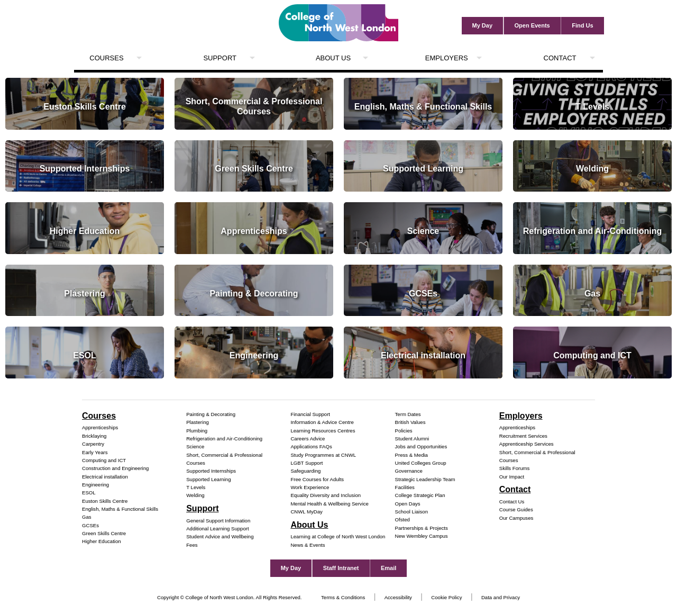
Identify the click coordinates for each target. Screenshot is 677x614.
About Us (333, 58)
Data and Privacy (500, 597)
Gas (87, 517)
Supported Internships (211, 471)
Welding (195, 495)
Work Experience (309, 487)
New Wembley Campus (421, 536)
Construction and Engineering (115, 468)
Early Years (95, 452)
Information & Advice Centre (321, 422)
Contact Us (511, 501)
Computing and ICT (104, 460)
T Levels (195, 487)
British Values (410, 422)
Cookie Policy (446, 597)
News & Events (307, 545)
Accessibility (398, 597)
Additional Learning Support (217, 528)
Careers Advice (307, 438)
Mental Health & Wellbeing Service (329, 504)
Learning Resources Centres (322, 431)
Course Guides (516, 509)
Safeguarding (305, 471)
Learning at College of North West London (337, 536)
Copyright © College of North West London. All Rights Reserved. (229, 597)
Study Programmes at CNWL (323, 455)
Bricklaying (94, 436)
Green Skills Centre (104, 533)
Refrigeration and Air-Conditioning (224, 438)
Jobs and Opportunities (421, 446)
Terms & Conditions (343, 597)
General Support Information (218, 520)
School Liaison (411, 511)
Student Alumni (412, 438)
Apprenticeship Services (526, 444)
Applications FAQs (311, 446)
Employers (446, 58)
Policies (404, 431)
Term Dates (408, 414)
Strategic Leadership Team (425, 479)
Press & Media (411, 455)
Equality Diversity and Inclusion (325, 495)
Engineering (95, 484)
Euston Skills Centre (104, 501)
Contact (560, 58)
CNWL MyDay (306, 511)
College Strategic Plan (420, 495)
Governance (409, 471)
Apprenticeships (100, 427)
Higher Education (101, 541)
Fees (191, 545)
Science (195, 446)
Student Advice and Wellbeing (219, 536)
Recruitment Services (523, 436)
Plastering (197, 422)
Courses (106, 58)
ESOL (89, 492)
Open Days (407, 504)
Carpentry (93, 444)
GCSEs (90, 525)
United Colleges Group (420, 463)
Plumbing (196, 431)
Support (219, 58)
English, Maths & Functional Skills (120, 509)
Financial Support (310, 414)
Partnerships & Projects (421, 528)
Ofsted (402, 519)
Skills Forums (514, 468)
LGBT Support (306, 463)
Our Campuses (516, 518)
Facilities (405, 487)
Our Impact (511, 477)
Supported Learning (208, 479)
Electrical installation (105, 477)
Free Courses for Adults (317, 479)
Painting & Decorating (210, 414)
